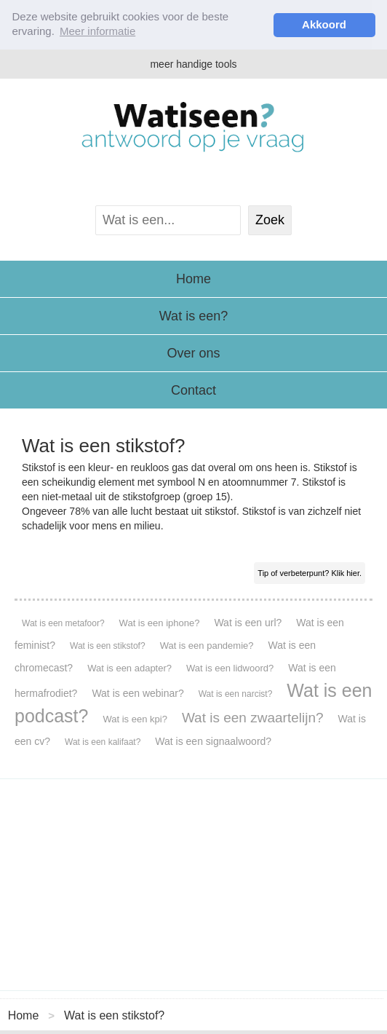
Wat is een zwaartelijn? (253, 717)
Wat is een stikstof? (107, 646)
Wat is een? (193, 316)
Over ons (193, 353)
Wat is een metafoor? (63, 623)
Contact (193, 390)
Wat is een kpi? (135, 719)
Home (193, 279)
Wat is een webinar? (137, 693)
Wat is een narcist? (236, 694)
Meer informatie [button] (97, 31)
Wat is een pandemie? (207, 645)
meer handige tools (193, 64)
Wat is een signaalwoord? (213, 741)
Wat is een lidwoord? (230, 668)
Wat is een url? (248, 622)
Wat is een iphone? (159, 622)
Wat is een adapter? (129, 668)
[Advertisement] (193, 885)
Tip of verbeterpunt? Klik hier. (310, 573)
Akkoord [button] (324, 24)
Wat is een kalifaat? (102, 742)
